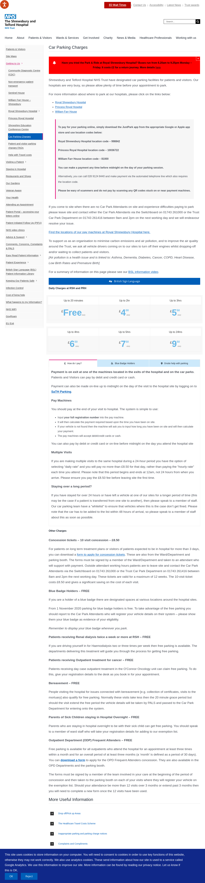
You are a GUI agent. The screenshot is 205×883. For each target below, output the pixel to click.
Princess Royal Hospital (68, 107)
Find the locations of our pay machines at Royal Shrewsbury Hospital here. (99, 232)
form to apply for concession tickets (101, 554)
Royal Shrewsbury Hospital (70, 102)
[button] (124, 814)
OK (11, 876)
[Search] (198, 21)
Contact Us (139, 5)
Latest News (174, 5)
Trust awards (191, 5)
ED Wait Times (117, 5)
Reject (29, 876)
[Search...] (180, 21)
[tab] (73, 363)
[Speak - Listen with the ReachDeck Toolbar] (4, 4)
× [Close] (198, 58)
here (158, 67)
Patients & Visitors (15, 49)
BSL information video (143, 272)
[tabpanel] (124, 446)
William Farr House (66, 111)
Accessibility (156, 5)
